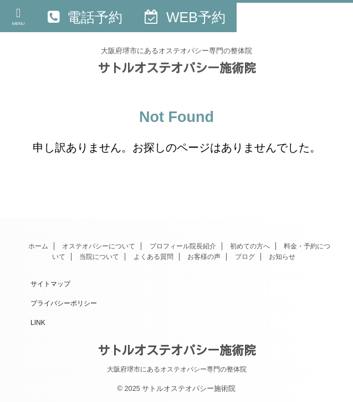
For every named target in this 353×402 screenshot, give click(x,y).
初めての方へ (250, 246)
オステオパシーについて (98, 246)
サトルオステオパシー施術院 (177, 68)
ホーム (38, 246)
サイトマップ (50, 284)
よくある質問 (153, 257)
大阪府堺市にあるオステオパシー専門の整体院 (177, 369)
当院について (99, 257)
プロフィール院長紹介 (183, 246)
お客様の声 (204, 257)
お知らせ (282, 257)
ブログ (245, 257)
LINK (37, 323)
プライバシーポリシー (63, 303)
